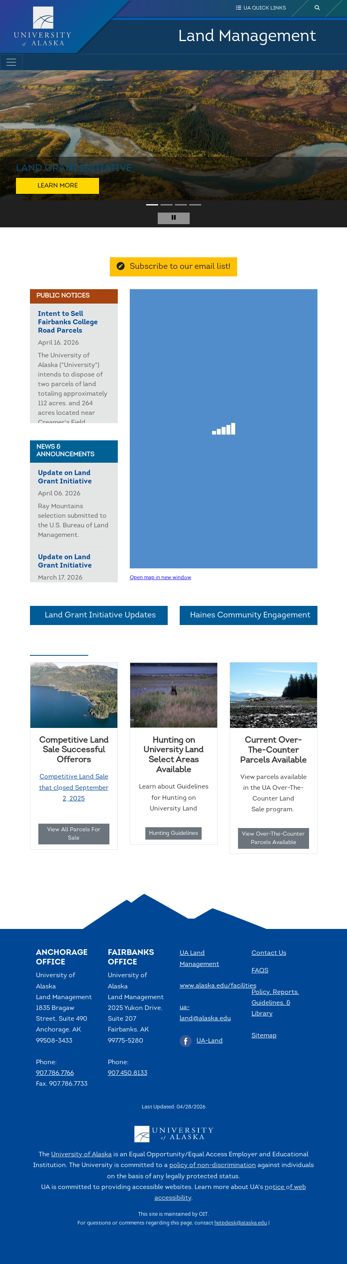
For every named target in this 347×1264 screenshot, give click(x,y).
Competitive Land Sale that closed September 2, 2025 (74, 788)
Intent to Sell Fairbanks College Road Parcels (68, 322)
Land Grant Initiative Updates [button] (99, 615)
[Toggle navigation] (11, 62)
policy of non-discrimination (212, 1165)
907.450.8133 (127, 1073)
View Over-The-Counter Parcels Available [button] (273, 838)
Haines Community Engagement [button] (248, 615)
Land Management (247, 37)
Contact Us (269, 953)
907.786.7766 (55, 1073)
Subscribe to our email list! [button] (173, 266)
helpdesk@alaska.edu (240, 1223)
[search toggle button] (317, 8)
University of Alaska (81, 1155)
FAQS (260, 971)
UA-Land (209, 1041)
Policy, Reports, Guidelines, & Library (275, 1003)
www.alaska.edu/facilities (218, 986)
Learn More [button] (58, 186)
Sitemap (264, 1036)
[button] (12, 148)
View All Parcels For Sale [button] (73, 834)
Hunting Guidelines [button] (173, 833)
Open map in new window (160, 577)
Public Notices (62, 296)
